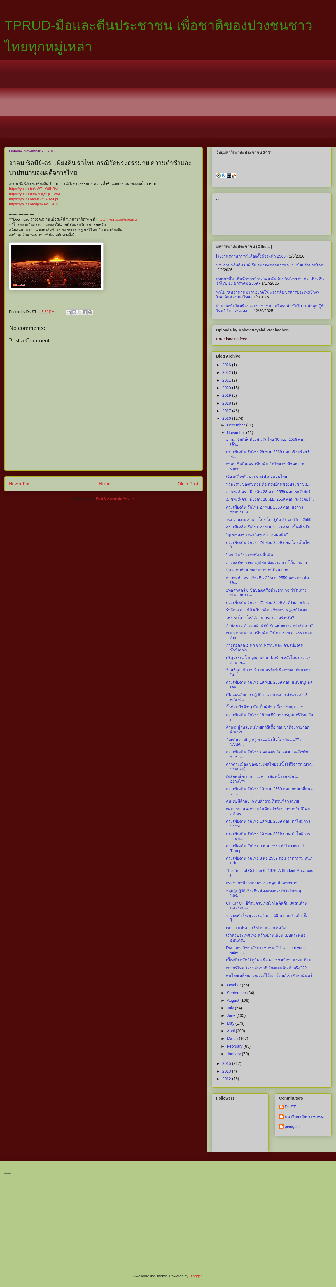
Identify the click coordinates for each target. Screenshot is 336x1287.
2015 (227, 1063)
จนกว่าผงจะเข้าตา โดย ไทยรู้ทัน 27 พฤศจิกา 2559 (268, 519)
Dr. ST (290, 1107)
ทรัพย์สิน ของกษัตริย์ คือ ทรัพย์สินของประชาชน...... (270, 484)
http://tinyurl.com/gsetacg (116, 219)
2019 (227, 395)
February (235, 1046)
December (236, 425)
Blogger (195, 1276)
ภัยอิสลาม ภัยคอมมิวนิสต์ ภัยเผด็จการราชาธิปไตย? (269, 625)
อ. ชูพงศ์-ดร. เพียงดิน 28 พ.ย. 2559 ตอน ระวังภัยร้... (270, 492)
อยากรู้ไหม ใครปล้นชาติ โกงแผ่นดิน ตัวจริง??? (266, 968)
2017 (227, 411)
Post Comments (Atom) (115, 498)
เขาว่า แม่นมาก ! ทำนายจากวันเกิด (256, 928)
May (231, 1023)
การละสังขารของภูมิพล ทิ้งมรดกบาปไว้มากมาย (266, 562)
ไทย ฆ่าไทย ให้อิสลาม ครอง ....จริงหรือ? (260, 617)
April (231, 1031)
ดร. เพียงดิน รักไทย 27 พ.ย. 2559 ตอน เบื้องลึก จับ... (270, 527)
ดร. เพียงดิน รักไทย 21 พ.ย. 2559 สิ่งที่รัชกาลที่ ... (267, 602)
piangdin (292, 1126)
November (236, 432)
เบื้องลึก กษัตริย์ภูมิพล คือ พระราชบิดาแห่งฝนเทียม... (270, 960)
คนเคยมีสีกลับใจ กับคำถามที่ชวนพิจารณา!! (262, 801)
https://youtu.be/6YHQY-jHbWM (34, 194)
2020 (227, 388)
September (237, 993)
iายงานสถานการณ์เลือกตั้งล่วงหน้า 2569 (251, 256)
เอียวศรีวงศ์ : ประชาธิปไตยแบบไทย (256, 476)
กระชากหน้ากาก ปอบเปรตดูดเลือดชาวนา (261, 883)
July (231, 1008)
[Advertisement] (172, 99)
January (234, 1054)
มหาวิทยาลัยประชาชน (304, 1116)
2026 (227, 365)
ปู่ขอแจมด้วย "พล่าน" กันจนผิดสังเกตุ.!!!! (260, 570)
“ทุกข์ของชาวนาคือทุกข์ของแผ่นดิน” (257, 534)
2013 (227, 1071)
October (234, 985)
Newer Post (20, 483)
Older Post (188, 483)
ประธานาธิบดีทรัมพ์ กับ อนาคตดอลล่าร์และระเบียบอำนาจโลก (269, 265)
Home (105, 483)
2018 (227, 403)
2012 (227, 1079)
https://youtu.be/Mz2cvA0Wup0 (34, 199)
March (233, 1038)
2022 (227, 372)
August (233, 1000)
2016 (227, 418)
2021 (227, 380)
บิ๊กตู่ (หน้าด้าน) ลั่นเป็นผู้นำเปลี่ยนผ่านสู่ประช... (266, 707)
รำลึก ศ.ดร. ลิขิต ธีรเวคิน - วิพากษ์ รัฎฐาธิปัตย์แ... (268, 610)
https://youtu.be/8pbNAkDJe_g (33, 204)
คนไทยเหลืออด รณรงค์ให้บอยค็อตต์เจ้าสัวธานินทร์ (269, 975)
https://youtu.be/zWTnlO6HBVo (34, 189)
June (231, 1015)
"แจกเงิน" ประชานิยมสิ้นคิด (249, 555)
